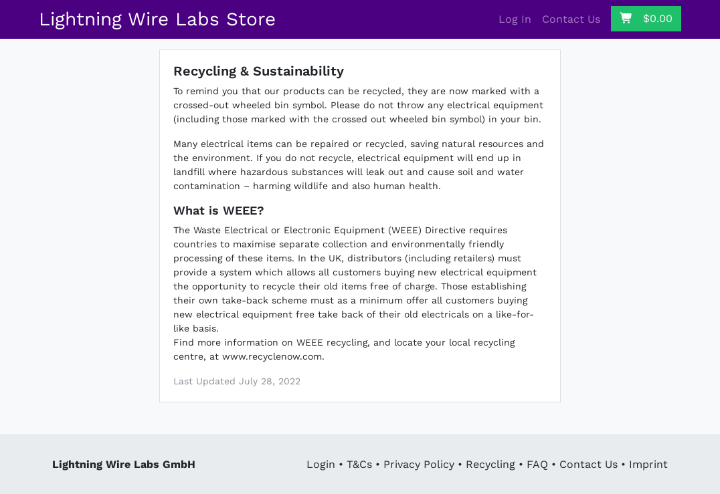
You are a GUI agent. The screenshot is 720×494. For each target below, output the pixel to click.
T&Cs (359, 464)
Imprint (648, 464)
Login (320, 464)
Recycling (490, 464)
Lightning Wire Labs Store (157, 19)
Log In (515, 19)
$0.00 (646, 18)
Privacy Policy (418, 464)
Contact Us (571, 19)
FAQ (537, 464)
